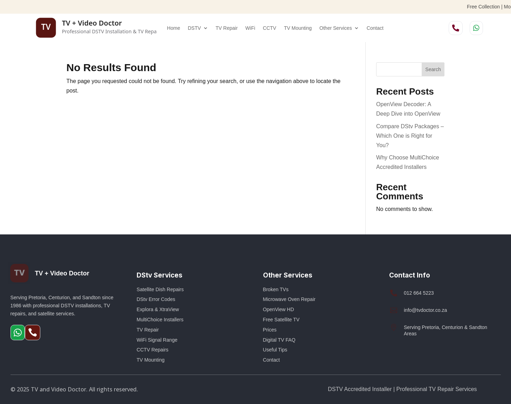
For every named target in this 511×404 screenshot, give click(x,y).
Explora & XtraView (158, 309)
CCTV (269, 28)
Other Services (335, 28)
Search (433, 69)
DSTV (194, 28)
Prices (270, 330)
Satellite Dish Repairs (160, 289)
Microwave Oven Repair (289, 299)
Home (173, 28)
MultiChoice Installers (160, 319)
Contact (375, 28)
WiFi (250, 28)
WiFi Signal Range (157, 340)
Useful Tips (275, 349)
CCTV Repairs (152, 349)
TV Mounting (298, 28)
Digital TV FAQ (279, 340)
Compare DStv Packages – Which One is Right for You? (410, 135)
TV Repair (227, 28)
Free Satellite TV (281, 319)
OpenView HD (278, 309)
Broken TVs (276, 289)
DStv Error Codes (156, 299)
